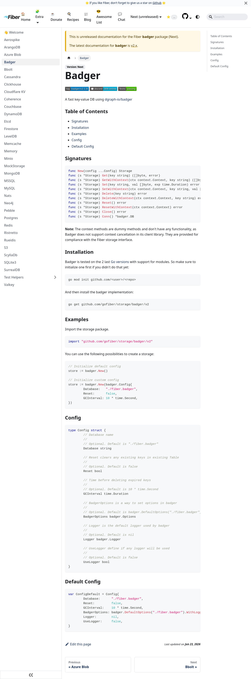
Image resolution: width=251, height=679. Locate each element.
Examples (79, 134)
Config (77, 140)
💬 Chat (121, 17)
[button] (187, 18)
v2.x (134, 45)
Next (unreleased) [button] (144, 16)
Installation (80, 127)
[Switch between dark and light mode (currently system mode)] (197, 17)
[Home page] (69, 58)
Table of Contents (221, 36)
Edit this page (78, 644)
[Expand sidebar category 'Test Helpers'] (55, 277)
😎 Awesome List (104, 17)
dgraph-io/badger (118, 99)
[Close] (246, 3)
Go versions (120, 262)
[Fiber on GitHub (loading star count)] (172, 16)
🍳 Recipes (73, 17)
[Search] (227, 17)
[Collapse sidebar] (31, 675)
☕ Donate (56, 17)
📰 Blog (87, 17)
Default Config (83, 146)
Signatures (80, 121)
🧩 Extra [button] (39, 14)
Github (156, 3)
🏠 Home (25, 17)
